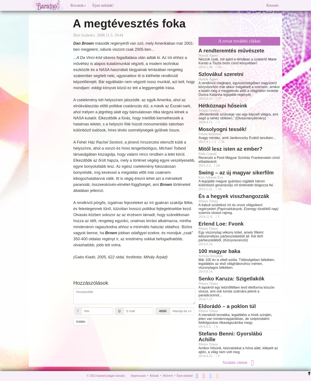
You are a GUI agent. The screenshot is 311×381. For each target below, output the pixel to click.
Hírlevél (168, 375)
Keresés (272, 5)
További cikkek (239, 362)
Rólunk (154, 375)
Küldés (81, 321)
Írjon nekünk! (103, 5)
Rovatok (78, 5)
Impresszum (138, 375)
